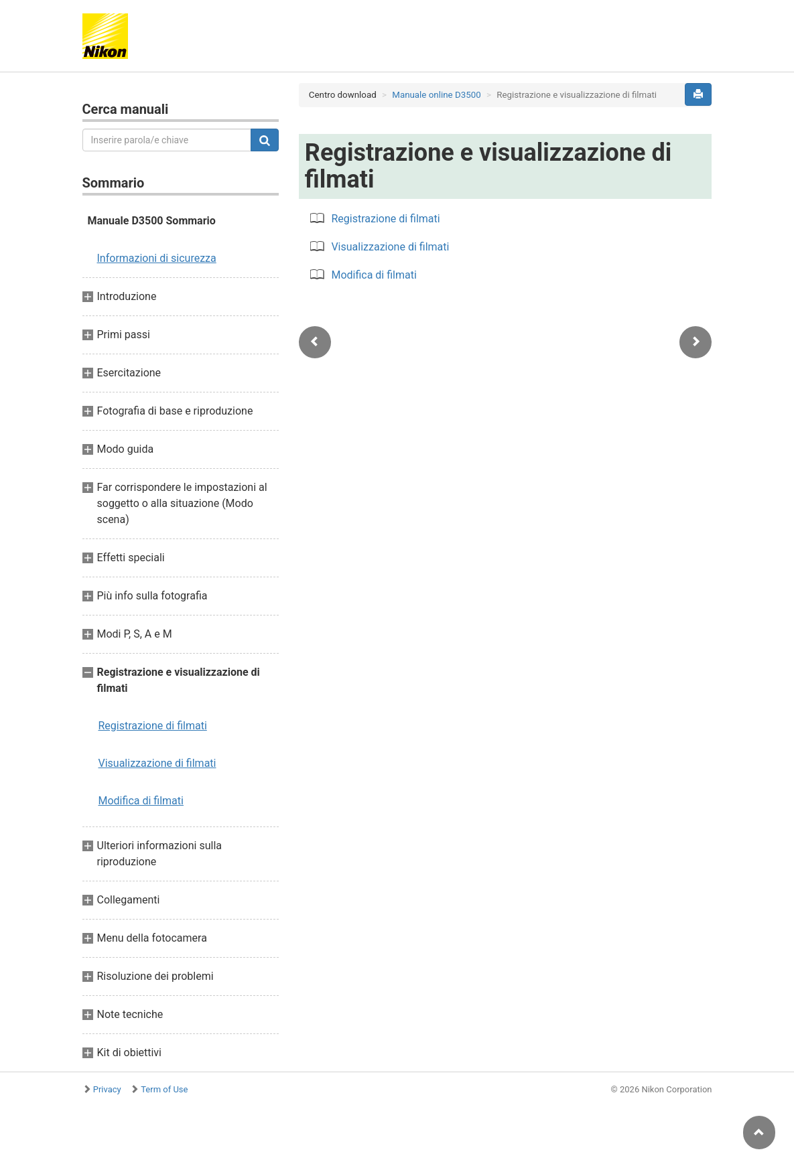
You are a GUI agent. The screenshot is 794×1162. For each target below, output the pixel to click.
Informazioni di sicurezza (156, 258)
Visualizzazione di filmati (157, 763)
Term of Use (164, 1089)
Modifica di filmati (141, 800)
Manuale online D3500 (436, 95)
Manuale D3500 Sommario (152, 220)
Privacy (107, 1089)
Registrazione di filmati (152, 725)
